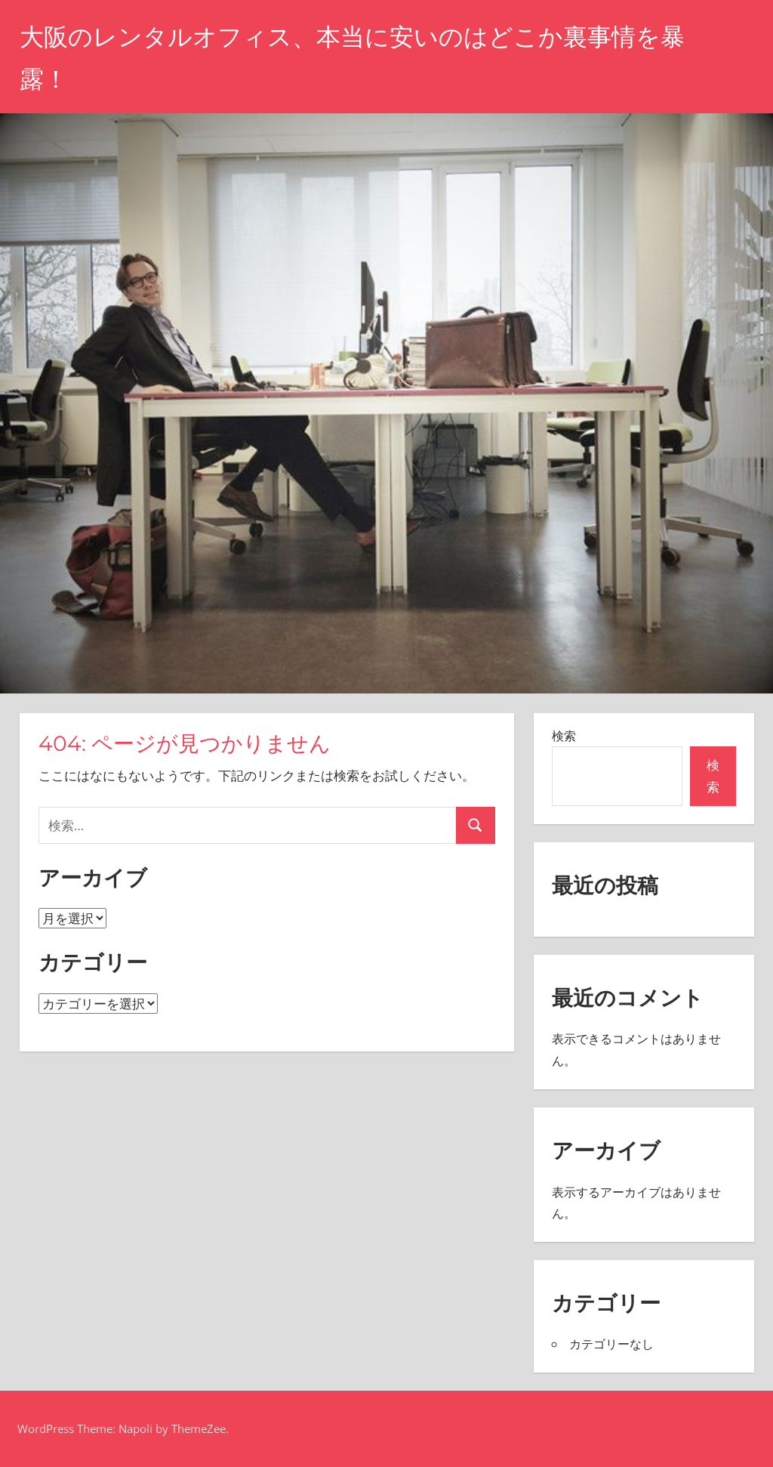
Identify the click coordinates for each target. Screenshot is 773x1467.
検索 (564, 735)
